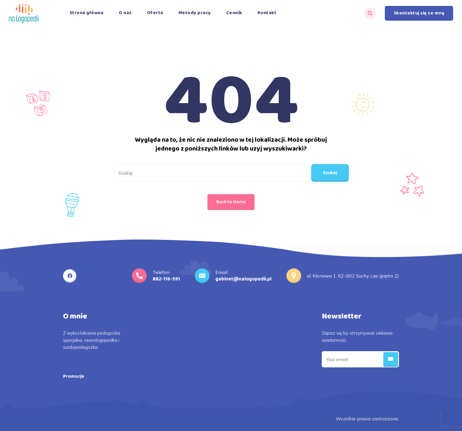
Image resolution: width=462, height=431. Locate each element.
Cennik (234, 12)
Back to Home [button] (231, 202)
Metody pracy (195, 12)
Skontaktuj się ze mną (419, 13)
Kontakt (267, 12)
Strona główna (87, 12)
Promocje (73, 376)
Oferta (155, 12)
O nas (125, 12)
